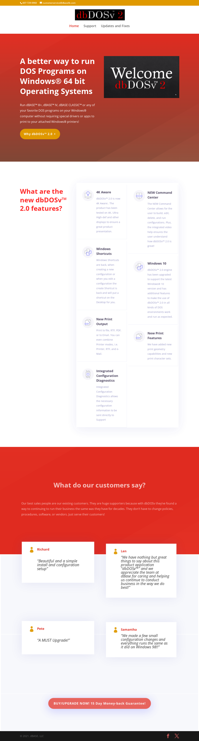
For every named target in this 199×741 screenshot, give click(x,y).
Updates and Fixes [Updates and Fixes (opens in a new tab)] (115, 26)
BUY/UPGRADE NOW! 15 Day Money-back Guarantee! (99, 705)
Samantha (129, 636)
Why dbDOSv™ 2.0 (39, 132)
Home (74, 26)
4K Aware (104, 204)
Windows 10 (155, 274)
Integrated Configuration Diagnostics (107, 380)
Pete (46, 635)
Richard (48, 558)
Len (125, 561)
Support (90, 26)
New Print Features (153, 338)
